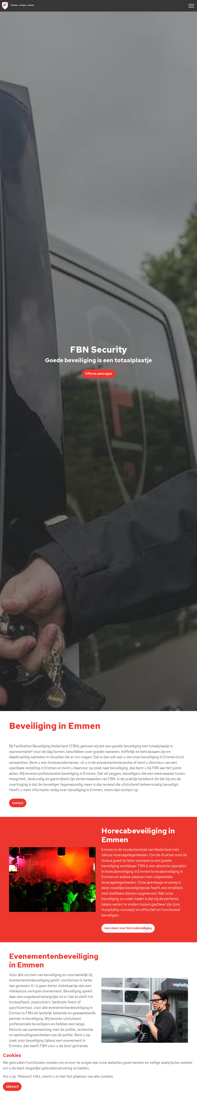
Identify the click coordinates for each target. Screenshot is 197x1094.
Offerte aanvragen (98, 374)
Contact (17, 803)
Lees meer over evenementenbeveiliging (40, 1064)
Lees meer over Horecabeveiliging (128, 928)
